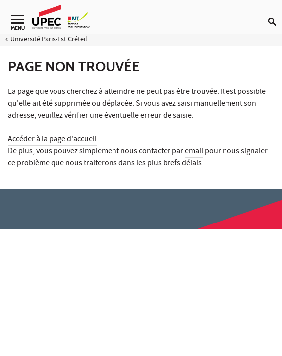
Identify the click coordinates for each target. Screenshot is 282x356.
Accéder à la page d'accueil (52, 140)
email (194, 152)
